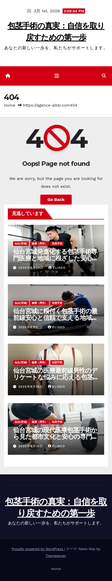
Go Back (56, 199)
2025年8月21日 (31, 327)
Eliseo (57, 268)
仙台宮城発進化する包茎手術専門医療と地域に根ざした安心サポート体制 (55, 258)
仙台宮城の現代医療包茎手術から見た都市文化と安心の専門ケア (55, 436)
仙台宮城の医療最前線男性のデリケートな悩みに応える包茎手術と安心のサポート (56, 377)
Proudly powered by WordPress (38, 549)
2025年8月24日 (31, 268)
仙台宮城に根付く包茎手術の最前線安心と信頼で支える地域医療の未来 (55, 317)
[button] (104, 75)
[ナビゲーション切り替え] (57, 76)
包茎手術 (57, 243)
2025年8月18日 (31, 386)
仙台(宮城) (21, 243)
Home (9, 105)
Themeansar (56, 556)
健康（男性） (39, 243)
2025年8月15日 (31, 446)
